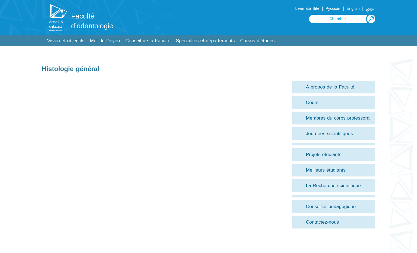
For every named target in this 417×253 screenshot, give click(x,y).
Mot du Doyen (105, 40)
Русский (332, 8)
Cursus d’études (257, 40)
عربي (370, 8)
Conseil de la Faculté (147, 40)
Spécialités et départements (205, 40)
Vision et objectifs (65, 40)
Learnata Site (307, 8)
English (353, 8)
